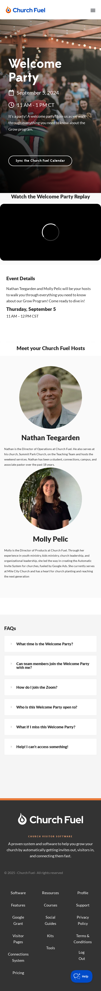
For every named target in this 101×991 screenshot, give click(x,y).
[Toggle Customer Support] (82, 976)
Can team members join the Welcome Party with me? (52, 665)
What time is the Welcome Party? (44, 644)
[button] (93, 10)
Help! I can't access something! (42, 746)
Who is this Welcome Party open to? (46, 707)
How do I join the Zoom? (36, 687)
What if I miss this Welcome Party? (45, 727)
